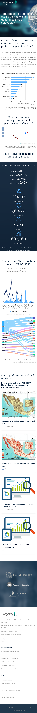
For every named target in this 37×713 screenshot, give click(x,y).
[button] (35, 4)
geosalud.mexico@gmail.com (9, 631)
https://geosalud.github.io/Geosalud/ (11, 634)
